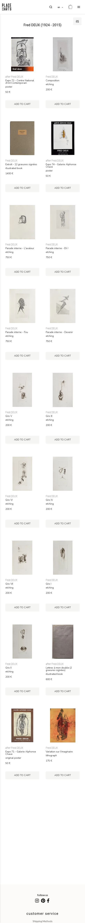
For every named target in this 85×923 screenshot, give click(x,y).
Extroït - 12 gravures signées (21, 164)
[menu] (79, 7)
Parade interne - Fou (16, 332)
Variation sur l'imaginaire (59, 751)
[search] (51, 7)
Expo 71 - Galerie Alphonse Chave (20, 752)
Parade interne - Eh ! (57, 248)
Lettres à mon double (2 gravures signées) (59, 669)
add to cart (22, 104)
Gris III (49, 416)
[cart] (70, 7)
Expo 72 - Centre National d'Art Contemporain (19, 81)
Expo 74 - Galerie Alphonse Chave (61, 165)
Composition (52, 80)
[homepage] (6, 6)
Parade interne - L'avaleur (19, 248)
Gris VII (9, 584)
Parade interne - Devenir (59, 332)
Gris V (8, 416)
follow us (42, 895)
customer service (42, 913)
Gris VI (9, 500)
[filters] (77, 21)
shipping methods (42, 921)
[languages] (60, 7)
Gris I (48, 584)
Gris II (8, 668)
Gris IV (49, 500)
